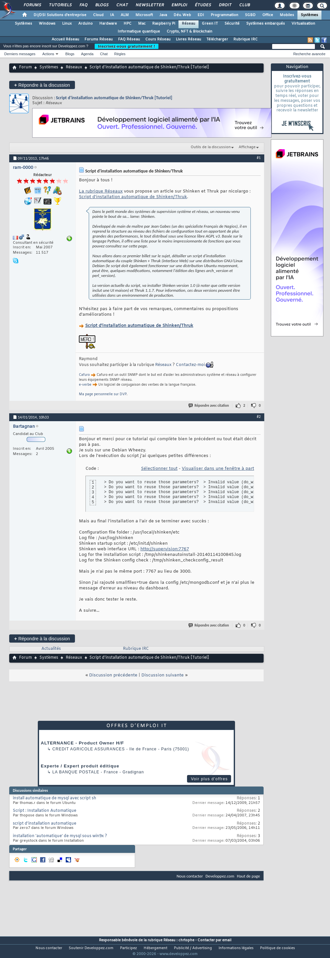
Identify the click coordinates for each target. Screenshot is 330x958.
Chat (121, 5)
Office (267, 15)
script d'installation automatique (44, 823)
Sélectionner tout (159, 468)
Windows (47, 23)
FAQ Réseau (129, 39)
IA (112, 15)
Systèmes (309, 15)
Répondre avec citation (209, 405)
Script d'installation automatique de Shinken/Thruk (133, 197)
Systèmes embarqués (265, 23)
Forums (32, 5)
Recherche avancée (309, 54)
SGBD (250, 15)
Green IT (210, 23)
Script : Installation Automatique (44, 810)
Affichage (247, 147)
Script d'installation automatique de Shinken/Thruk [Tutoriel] (114, 98)
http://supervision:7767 (164, 549)
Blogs (101, 5)
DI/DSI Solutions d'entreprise (60, 15)
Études (202, 5)
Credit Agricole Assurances (88, 749)
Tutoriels (60, 5)
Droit (225, 5)
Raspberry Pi (163, 23)
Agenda (87, 54)
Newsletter (149, 5)
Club (244, 5)
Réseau (188, 23)
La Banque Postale (75, 772)
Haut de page (248, 876)
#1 (259, 157)
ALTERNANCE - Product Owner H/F (82, 743)
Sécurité (232, 23)
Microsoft (144, 15)
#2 (259, 416)
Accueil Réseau (65, 39)
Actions (48, 54)
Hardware (108, 23)
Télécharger (217, 39)
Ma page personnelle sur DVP (103, 394)
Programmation (224, 15)
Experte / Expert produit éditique (80, 766)
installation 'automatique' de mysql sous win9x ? (60, 836)
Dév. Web (182, 15)
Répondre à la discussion (42, 85)
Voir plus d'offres (209, 779)
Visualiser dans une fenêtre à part (218, 468)
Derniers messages (19, 54)
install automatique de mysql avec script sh (54, 798)
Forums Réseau (98, 39)
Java (163, 15)
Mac (142, 23)
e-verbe (85, 385)
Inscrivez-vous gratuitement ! (126, 46)
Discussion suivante (162, 675)
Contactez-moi (190, 365)
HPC (127, 23)
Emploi (179, 5)
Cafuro (84, 375)
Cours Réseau (158, 39)
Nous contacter (190, 876)
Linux (67, 23)
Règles (120, 54)
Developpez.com (219, 876)
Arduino (85, 23)
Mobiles (287, 15)
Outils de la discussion (211, 147)
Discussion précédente (113, 675)
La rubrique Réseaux (101, 191)
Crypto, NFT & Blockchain (189, 31)
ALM (125, 15)
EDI (201, 15)
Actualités (51, 648)
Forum (25, 67)
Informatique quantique (139, 31)
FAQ (83, 5)
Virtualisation (303, 23)
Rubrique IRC (245, 39)
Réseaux (74, 67)
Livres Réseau (188, 39)
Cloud (98, 15)
